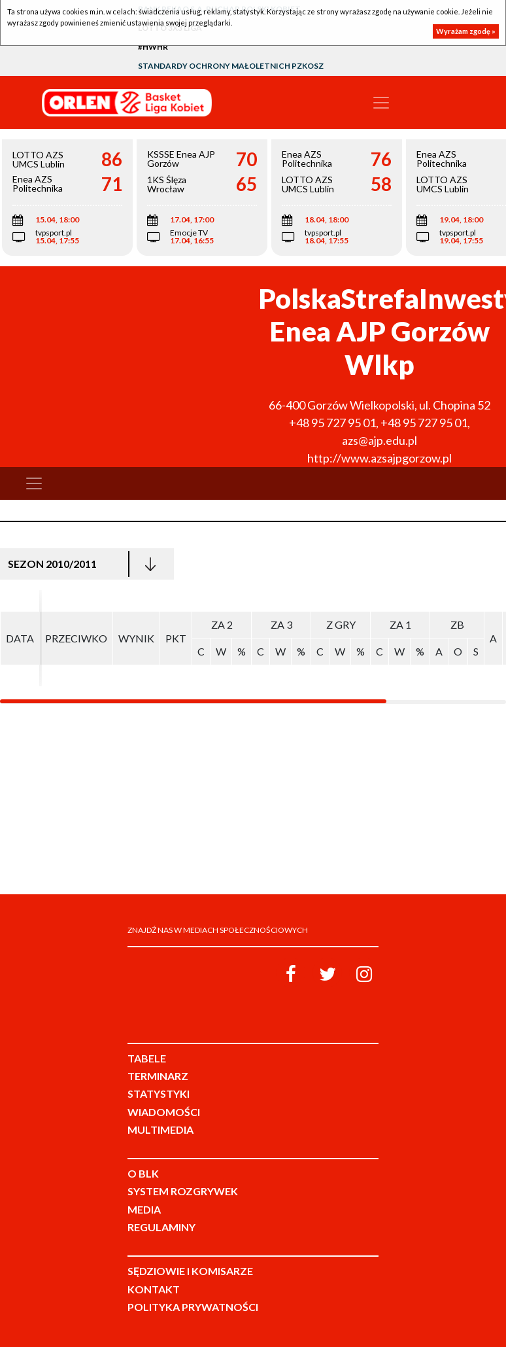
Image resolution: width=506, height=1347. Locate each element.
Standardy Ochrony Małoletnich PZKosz (231, 66)
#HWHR (153, 47)
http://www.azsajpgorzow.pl (379, 458)
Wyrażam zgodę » (466, 31)
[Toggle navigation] (381, 103)
